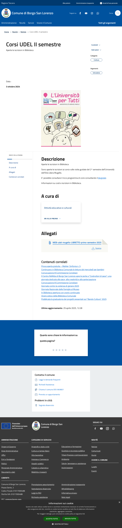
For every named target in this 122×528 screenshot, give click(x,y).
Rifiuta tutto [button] (70, 519)
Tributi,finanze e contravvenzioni (75, 455)
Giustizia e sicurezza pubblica (73, 450)
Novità (15, 31)
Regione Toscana (8, 3)
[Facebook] (79, 13)
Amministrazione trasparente (73, 484)
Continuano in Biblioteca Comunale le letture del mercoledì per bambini (72, 269)
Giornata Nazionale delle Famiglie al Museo (60, 289)
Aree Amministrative (9, 450)
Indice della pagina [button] (15, 155)
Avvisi (93, 455)
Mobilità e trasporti (39, 472)
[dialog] (61, 514)
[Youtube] (85, 13)
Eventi (94, 471)
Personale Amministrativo (11, 467)
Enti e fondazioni (8, 459)
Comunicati (96, 450)
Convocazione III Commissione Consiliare (59, 272)
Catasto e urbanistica (39, 467)
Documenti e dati (8, 472)
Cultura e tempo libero (40, 450)
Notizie (23, 31)
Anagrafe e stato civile (40, 446)
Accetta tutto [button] (52, 519)
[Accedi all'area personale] (109, 3)
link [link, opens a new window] (83, 514)
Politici (4, 463)
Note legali (66, 497)
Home (6, 31)
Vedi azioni (96, 50)
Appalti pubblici (37, 463)
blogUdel (102, 178)
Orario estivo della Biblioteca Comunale (58, 295)
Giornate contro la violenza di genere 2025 (60, 286)
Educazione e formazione (71, 446)
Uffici (3, 455)
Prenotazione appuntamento (42, 484)
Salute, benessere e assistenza (74, 463)
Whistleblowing (68, 488)
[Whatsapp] (97, 13)
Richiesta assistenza (39, 497)
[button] (61, 524)
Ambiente (65, 459)
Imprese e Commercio (40, 459)
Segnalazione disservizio (41, 488)
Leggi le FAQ (36, 493)
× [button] (119, 502)
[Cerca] (118, 13)
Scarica (96, 248)
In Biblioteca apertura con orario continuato (60, 292)
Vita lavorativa (37, 455)
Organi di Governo (8, 446)
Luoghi (94, 466)
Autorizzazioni (67, 467)
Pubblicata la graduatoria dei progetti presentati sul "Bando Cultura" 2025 (74, 299)
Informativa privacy (69, 493)
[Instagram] (91, 13)
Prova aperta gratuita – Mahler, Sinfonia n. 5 (61, 266)
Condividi (96, 45)
